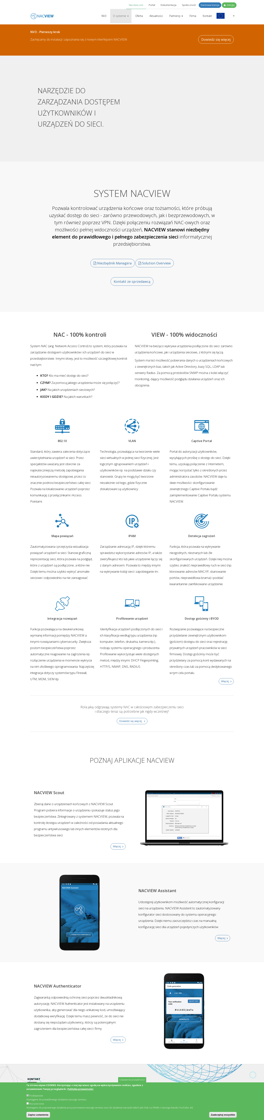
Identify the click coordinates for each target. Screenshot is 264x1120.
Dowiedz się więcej (216, 39)
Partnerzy (176, 16)
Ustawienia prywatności (132, 1079)
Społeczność (189, 5)
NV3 (104, 16)
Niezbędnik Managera (113, 263)
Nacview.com (136, 5)
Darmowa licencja (210, 5)
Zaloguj (229, 5)
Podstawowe (36, 1095)
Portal (152, 5)
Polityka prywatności (80, 1089)
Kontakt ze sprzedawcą (132, 280)
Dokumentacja (168, 5)
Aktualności (156, 16)
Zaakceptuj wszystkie (223, 1114)
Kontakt (207, 16)
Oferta (139, 16)
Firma (193, 16)
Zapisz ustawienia (38, 1114)
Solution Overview (154, 263)
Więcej (225, 680)
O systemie (121, 16)
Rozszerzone (36, 1103)
